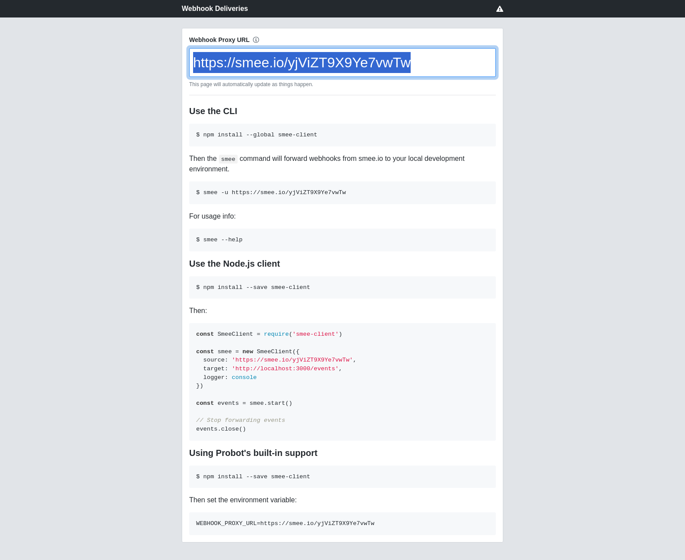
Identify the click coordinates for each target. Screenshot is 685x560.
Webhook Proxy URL (219, 39)
